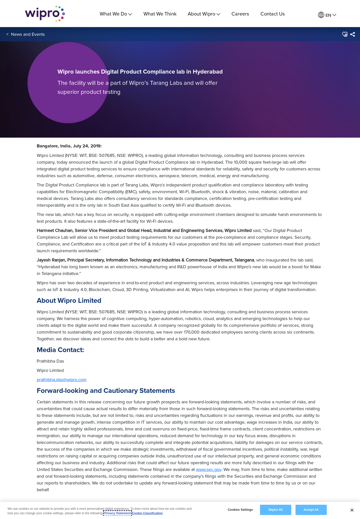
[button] (344, 35)
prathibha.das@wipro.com (61, 379)
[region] (180, 510)
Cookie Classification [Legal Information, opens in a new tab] (147, 513)
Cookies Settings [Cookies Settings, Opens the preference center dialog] (240, 509)
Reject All (276, 509)
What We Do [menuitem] (116, 13)
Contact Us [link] (272, 13)
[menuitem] (327, 15)
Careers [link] (240, 13)
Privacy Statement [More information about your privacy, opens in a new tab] (117, 513)
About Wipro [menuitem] (204, 13)
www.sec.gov (208, 469)
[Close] (352, 509)
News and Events (28, 35)
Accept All (311, 509)
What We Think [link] (160, 13)
